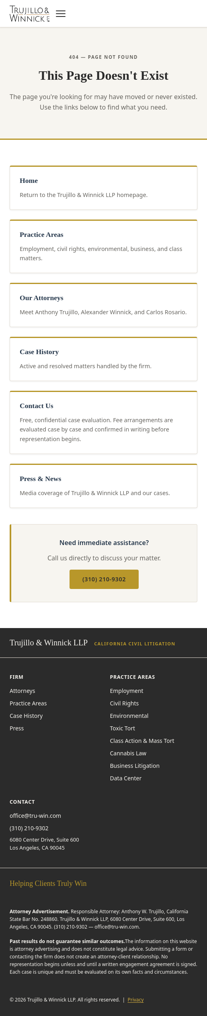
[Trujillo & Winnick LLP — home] (29, 14)
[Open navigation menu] (60, 14)
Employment (126, 691)
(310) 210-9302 (104, 579)
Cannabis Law (128, 753)
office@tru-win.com (35, 815)
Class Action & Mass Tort (142, 740)
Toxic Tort (122, 728)
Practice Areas (28, 703)
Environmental (129, 715)
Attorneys (22, 691)
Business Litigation (135, 765)
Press (17, 728)
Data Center (126, 778)
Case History (26, 715)
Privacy (135, 999)
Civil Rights (124, 703)
